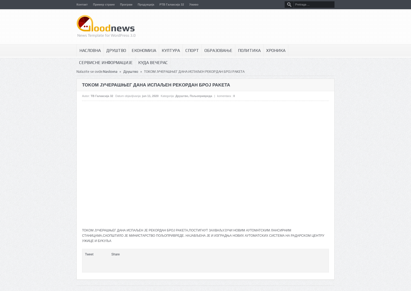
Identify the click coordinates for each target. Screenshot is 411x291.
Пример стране (104, 4)
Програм (126, 4)
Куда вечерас (153, 62)
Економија (144, 50)
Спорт (192, 50)
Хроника (275, 50)
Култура (171, 50)
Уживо (194, 4)
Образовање (218, 50)
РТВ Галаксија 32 (172, 4)
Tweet (89, 254)
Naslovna (110, 72)
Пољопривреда (201, 96)
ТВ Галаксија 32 (101, 96)
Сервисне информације (106, 62)
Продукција (146, 4)
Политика (249, 50)
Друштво (116, 50)
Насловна (90, 50)
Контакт (82, 4)
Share (115, 254)
